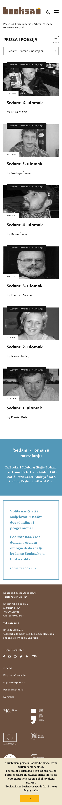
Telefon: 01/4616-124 (15, 596)
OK (29, 798)
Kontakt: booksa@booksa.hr (19, 592)
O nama (7, 668)
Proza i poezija (23, 24)
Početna (8, 24)
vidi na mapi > (11, 623)
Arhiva (37, 24)
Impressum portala (14, 682)
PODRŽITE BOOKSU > (23, 568)
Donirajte (8, 697)
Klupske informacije (14, 675)
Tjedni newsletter (13, 650)
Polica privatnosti (13, 689)
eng (34, 656)
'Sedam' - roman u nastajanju (26, 64)
